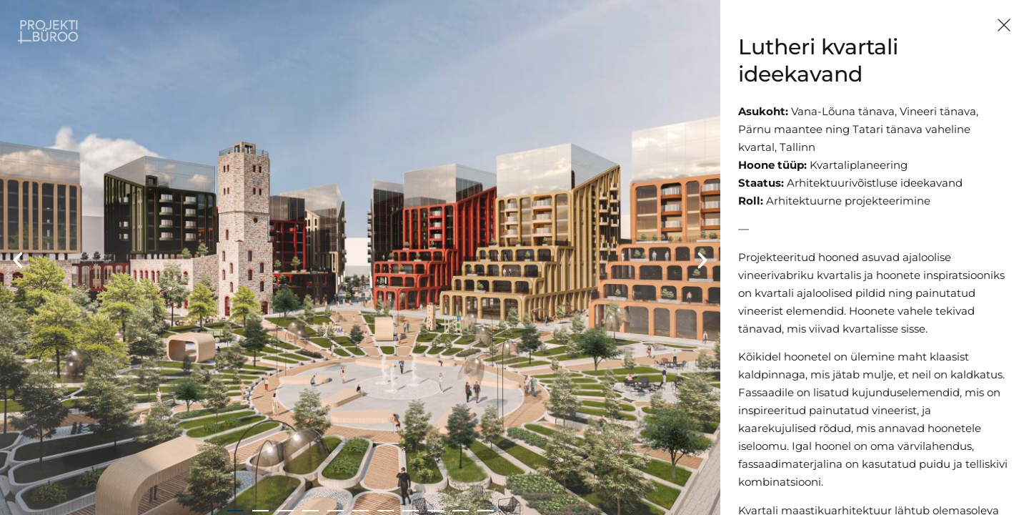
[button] (18, 260)
